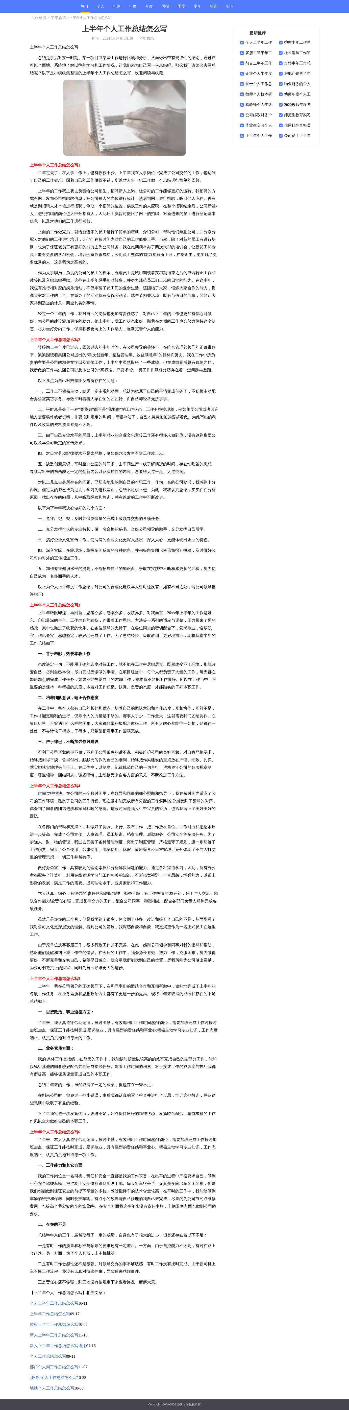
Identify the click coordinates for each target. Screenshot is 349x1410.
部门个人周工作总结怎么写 (54, 1367)
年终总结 (116, 8)
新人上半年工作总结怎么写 (54, 1335)
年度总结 (133, 8)
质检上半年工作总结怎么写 (54, 1324)
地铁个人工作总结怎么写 (52, 1388)
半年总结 (197, 8)
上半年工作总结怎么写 (50, 1314)
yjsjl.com (182, 1404)
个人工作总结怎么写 (48, 1356)
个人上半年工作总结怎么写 (54, 1303)
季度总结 (181, 8)
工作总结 (38, 18)
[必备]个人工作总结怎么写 (53, 1377)
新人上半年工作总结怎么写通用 (58, 1346)
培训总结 (213, 8)
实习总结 (230, 8)
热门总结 (84, 8)
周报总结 (165, 8)
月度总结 (149, 8)
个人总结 (100, 8)
